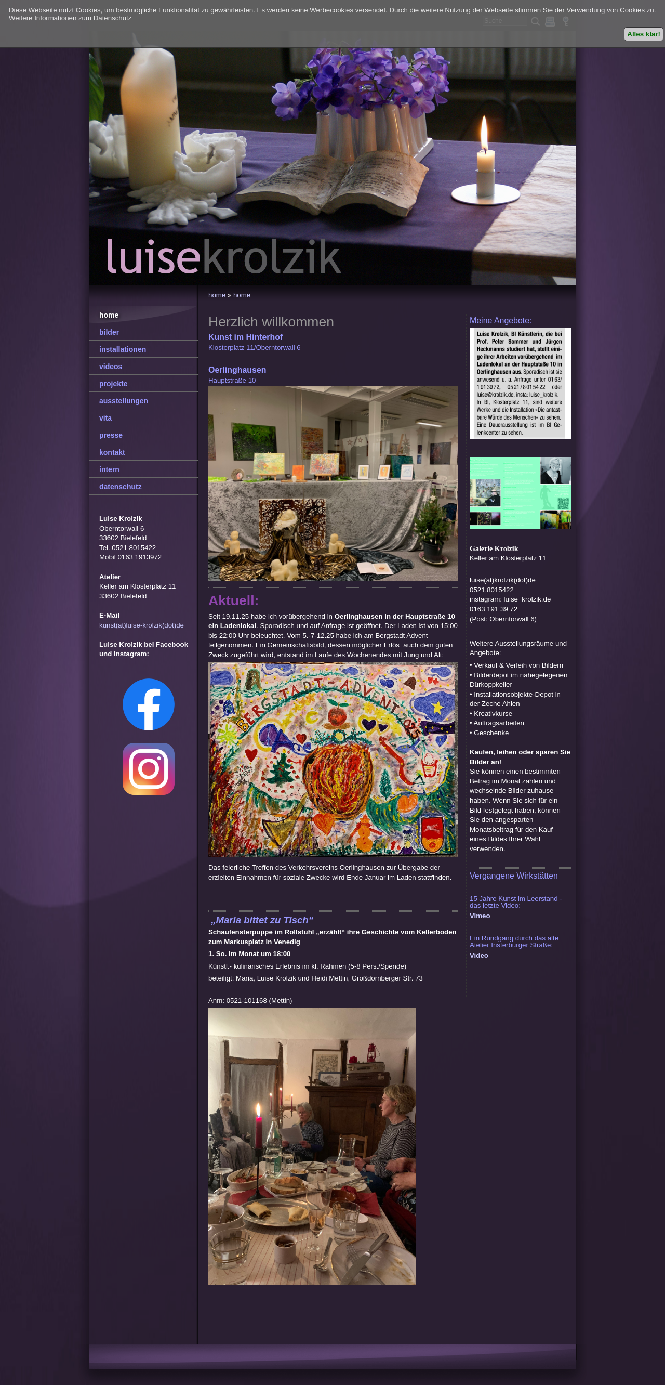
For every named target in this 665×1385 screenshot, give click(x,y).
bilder (109, 332)
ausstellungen (123, 401)
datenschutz (120, 486)
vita (105, 418)
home (216, 295)
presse (111, 435)
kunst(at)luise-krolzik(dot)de (141, 625)
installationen (122, 349)
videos (110, 366)
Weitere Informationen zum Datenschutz (70, 18)
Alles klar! (643, 34)
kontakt (112, 452)
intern (109, 469)
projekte (113, 384)
